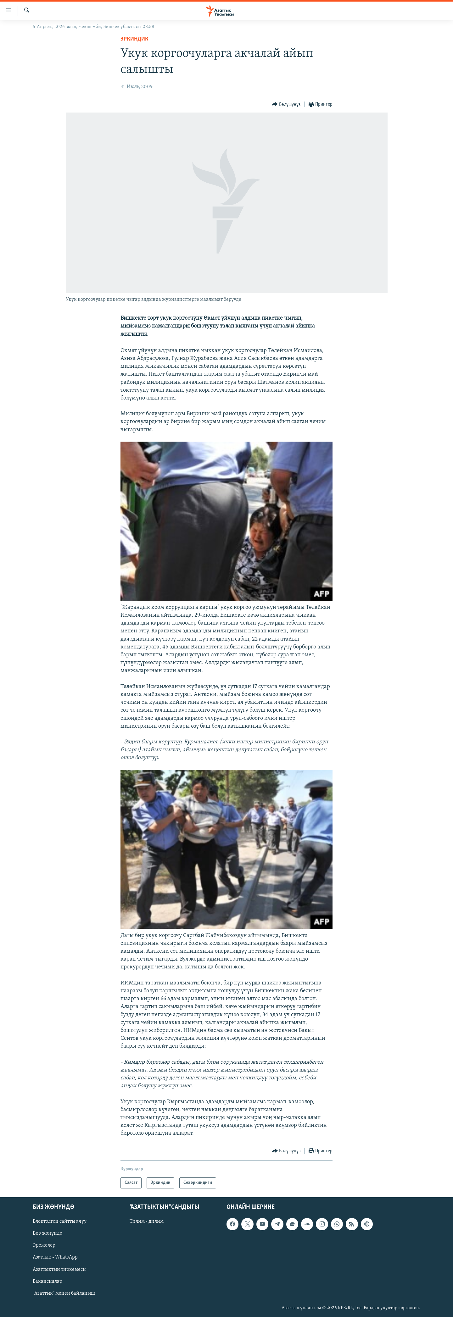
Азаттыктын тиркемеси (59, 1269)
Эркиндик (134, 39)
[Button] (286, 104)
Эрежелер (44, 1245)
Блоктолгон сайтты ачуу (60, 1221)
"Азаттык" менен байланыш (64, 1293)
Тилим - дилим (147, 1221)
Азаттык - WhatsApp (55, 1257)
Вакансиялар (47, 1281)
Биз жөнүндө (47, 1233)
